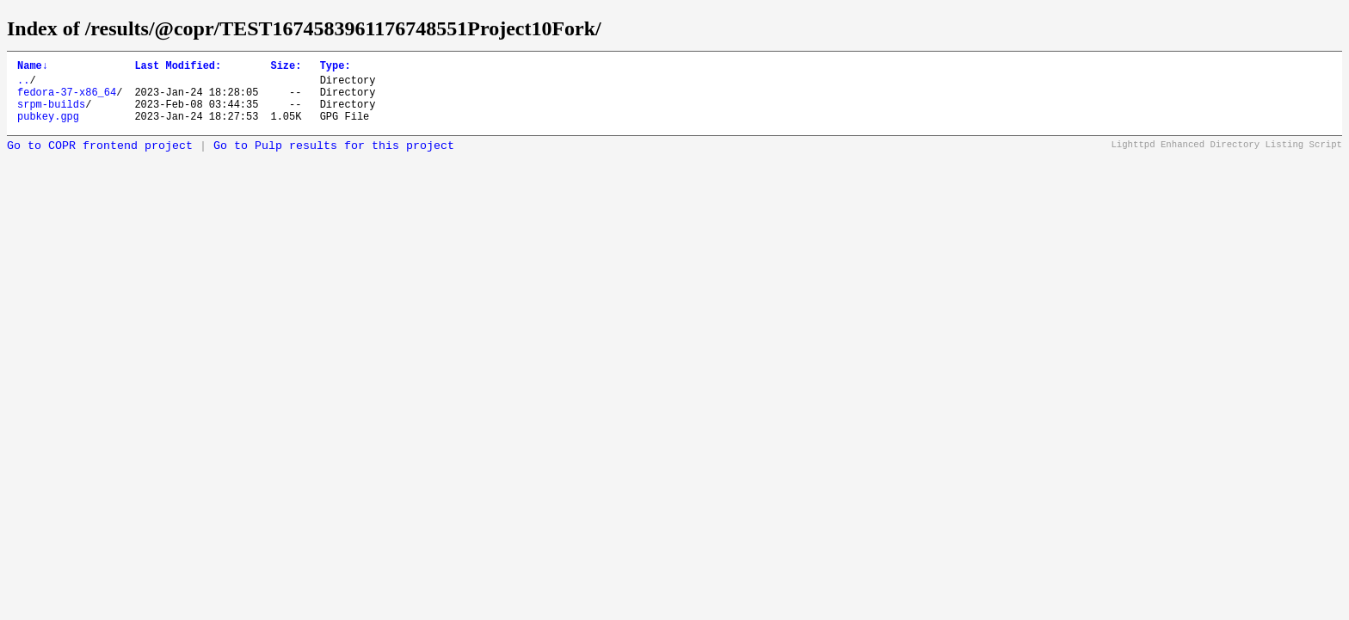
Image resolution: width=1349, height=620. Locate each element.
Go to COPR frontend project (100, 158)
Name (32, 67)
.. (23, 85)
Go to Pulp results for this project (333, 158)
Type (335, 67)
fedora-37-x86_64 (66, 99)
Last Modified (177, 67)
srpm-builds (51, 114)
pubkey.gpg (48, 128)
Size (285, 67)
